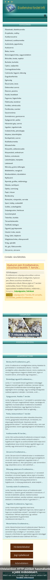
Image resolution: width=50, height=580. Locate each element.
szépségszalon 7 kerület (22, 295)
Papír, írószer (10, 192)
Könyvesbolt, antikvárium (14, 152)
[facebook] (5, 2)
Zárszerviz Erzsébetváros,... (16, 452)
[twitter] (8, 2)
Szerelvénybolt (10, 214)
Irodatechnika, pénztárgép (14, 131)
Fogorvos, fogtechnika (13, 98)
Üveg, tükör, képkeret (13, 235)
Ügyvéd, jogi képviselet (13, 228)
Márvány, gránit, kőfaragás (15, 167)
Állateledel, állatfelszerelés (15, 29)
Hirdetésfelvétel (22, 546)
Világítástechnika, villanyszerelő (16, 239)
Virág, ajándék (10, 243)
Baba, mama (9, 51)
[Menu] (44, 16)
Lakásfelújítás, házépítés (14, 160)
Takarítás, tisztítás (11, 217)
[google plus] (12, 2)
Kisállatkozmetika (11, 141)
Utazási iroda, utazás (13, 232)
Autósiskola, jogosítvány (14, 44)
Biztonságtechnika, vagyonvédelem (18, 55)
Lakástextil (9, 163)
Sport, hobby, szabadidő (14, 203)
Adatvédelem (21, 563)
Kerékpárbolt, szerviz (13, 138)
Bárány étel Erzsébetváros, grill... (18, 362)
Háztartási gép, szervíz (13, 123)
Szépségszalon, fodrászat (14, 210)
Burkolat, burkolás (11, 62)
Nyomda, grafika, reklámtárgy (16, 181)
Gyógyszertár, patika (12, 120)
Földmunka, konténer (13, 102)
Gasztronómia (10, 113)
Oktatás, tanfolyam (12, 185)
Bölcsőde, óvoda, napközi (14, 58)
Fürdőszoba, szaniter (12, 109)
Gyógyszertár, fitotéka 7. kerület (18, 396)
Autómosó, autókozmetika (14, 40)
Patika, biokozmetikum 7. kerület (18, 414)
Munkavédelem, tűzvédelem (15, 174)
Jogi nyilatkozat (21, 555)
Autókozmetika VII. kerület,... (16, 433)
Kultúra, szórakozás (12, 156)
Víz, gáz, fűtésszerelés (13, 246)
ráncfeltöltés (10, 297)
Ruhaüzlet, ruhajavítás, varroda (16, 199)
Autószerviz (9, 47)
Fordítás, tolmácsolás (13, 105)
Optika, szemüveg (11, 188)
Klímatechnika (10, 145)
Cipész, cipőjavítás (12, 66)
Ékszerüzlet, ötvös (11, 84)
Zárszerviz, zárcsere (12, 250)
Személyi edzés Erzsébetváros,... (18, 486)
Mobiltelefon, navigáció (13, 170)
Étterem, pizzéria (11, 91)
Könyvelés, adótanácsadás (15, 149)
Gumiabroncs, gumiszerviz (15, 116)
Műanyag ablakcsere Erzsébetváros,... (20, 469)
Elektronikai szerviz (12, 87)
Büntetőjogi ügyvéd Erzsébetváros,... (19, 379)
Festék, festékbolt (11, 94)
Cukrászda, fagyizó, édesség (15, 73)
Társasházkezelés (11, 221)
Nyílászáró (9, 178)
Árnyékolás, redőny (12, 33)
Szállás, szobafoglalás (13, 207)
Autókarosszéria (11, 37)
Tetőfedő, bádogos (12, 225)
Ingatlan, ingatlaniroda (13, 127)
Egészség (8, 80)
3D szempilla (37, 295)
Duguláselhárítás (11, 76)
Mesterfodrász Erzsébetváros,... (18, 523)
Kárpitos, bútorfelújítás (13, 134)
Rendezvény (9, 196)
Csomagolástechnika (12, 69)
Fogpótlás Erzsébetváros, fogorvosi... (19, 504)
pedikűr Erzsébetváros (24, 297)
